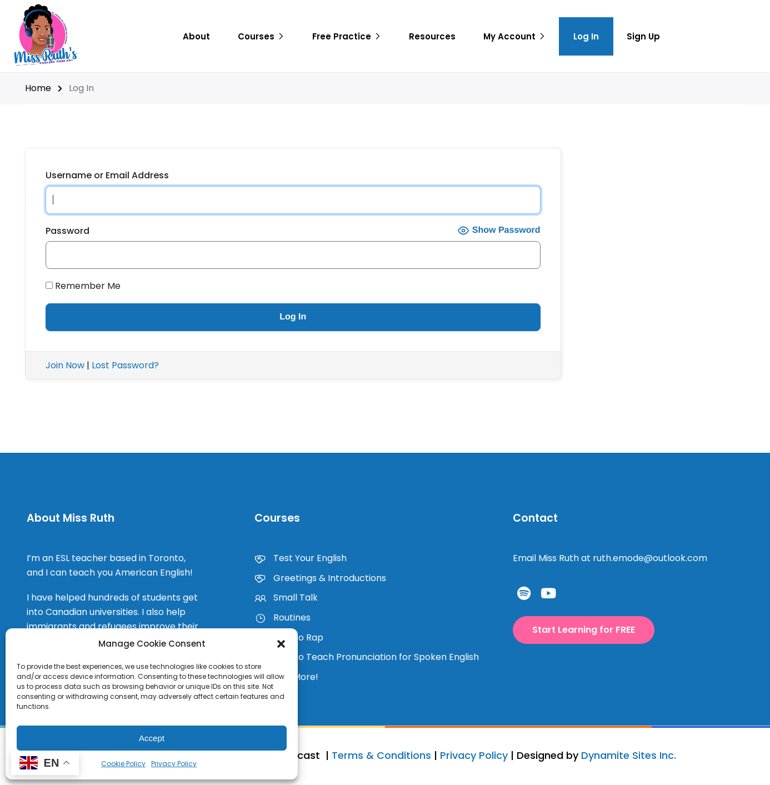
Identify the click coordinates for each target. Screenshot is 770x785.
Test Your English (300, 558)
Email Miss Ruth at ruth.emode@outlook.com (610, 558)
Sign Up (643, 36)
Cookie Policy (123, 763)
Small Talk (286, 597)
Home (38, 88)
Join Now (65, 365)
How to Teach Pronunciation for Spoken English (366, 657)
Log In (586, 36)
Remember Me (83, 285)
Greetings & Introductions (320, 578)
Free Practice (341, 36)
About (196, 36)
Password (67, 230)
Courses (256, 36)
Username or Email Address (107, 175)
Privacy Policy (174, 763)
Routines (282, 617)
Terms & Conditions (381, 755)
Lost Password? (125, 365)
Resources (432, 36)
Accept (151, 738)
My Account (509, 36)
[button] (281, 643)
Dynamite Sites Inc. (628, 755)
